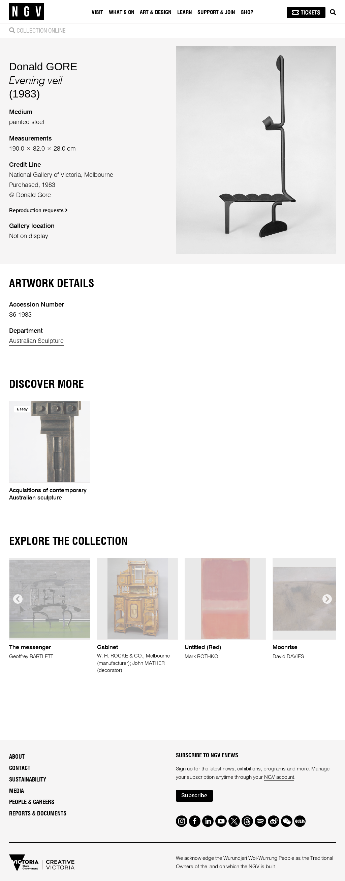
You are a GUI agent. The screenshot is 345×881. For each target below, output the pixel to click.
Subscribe (194, 796)
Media (16, 791)
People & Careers (31, 802)
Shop (247, 12)
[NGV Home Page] (26, 12)
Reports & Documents (37, 813)
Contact (19, 768)
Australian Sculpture (36, 341)
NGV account (279, 777)
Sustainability (27, 780)
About (17, 757)
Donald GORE (43, 67)
